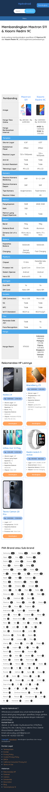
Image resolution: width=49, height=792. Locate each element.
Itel (16, 623)
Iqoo (6, 631)
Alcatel (29, 656)
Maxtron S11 (26, 98)
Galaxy (23, 553)
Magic (40, 643)
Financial (6, 774)
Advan (16, 574)
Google (33, 586)
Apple (7, 578)
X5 (19, 684)
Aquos (32, 635)
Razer (7, 660)
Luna (15, 627)
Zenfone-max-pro (22, 693)
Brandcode (18, 631)
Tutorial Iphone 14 (9, 787)
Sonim (15, 676)
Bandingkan (42, 5)
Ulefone (19, 672)
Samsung (9, 553)
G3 (24, 688)
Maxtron (8, 602)
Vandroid (18, 598)
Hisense (7, 680)
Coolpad (28, 615)
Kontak (6, 752)
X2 (18, 668)
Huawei (31, 561)
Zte (18, 590)
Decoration (7, 782)
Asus (6, 565)
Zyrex (30, 672)
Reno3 (7, 697)
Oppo (7, 557)
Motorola (8, 594)
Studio (42, 664)
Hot (18, 578)
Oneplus (20, 586)
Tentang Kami (8, 749)
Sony (30, 565)
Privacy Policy (8, 754)
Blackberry (20, 582)
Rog (6, 598)
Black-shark (19, 619)
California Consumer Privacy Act (15, 762)
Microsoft (8, 639)
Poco (7, 582)
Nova (16, 615)
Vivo (19, 557)
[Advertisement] (24, 67)
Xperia (18, 565)
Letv (30, 680)
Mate (40, 594)
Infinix (19, 561)
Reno (6, 623)
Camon (7, 656)
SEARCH (30, 11)
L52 (28, 684)
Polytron (29, 606)
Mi (6, 574)
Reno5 (7, 652)
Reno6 (18, 697)
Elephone (8, 668)
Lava (6, 615)
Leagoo (21, 639)
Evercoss (30, 578)
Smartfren (34, 611)
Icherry (7, 643)
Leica (34, 688)
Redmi (7, 561)
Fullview (27, 676)
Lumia (32, 631)
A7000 (40, 680)
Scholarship (7, 779)
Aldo (18, 656)
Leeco (28, 701)
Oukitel (18, 660)
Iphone (38, 574)
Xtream (19, 680)
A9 (42, 697)
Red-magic (31, 660)
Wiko (29, 643)
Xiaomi (35, 553)
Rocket (7, 672)
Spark (21, 611)
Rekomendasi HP (9, 772)
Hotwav (32, 619)
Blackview (8, 635)
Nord (40, 656)
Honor (7, 590)
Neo (35, 647)
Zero (30, 598)
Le (37, 676)
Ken (27, 668)
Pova (17, 606)
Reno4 (31, 664)
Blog (5, 784)
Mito (33, 639)
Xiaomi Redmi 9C (40, 98)
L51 (5, 676)
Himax (41, 615)
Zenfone (8, 570)
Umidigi (37, 623)
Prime (20, 635)
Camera (6, 777)
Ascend (32, 652)
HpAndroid (24, 3)
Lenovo (21, 570)
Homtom (19, 652)
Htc (30, 594)
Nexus (6, 688)
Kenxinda (16, 701)
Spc (34, 627)
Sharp (42, 602)
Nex (6, 647)
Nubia (39, 590)
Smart (7, 606)
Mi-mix (7, 693)
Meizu (34, 582)
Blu (5, 701)
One (6, 619)
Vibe (31, 602)
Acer (26, 623)
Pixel (28, 590)
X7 (16, 688)
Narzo (21, 602)
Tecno (7, 586)
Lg (27, 574)
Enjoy (41, 672)
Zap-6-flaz (8, 684)
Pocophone (31, 697)
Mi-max (38, 693)
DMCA (5, 759)
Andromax (8, 611)
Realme (31, 557)
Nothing (7, 664)
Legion (17, 647)
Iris (5, 627)
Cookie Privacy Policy (11, 757)
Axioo (18, 643)
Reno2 (19, 664)
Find (20, 594)
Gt (24, 627)
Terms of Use (8, 765)
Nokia (34, 570)
